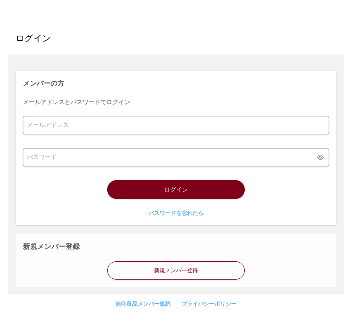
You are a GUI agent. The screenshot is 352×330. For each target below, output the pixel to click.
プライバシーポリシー (209, 304)
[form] (176, 125)
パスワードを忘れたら (176, 213)
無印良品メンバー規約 (143, 304)
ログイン (176, 189)
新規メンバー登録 (176, 270)
